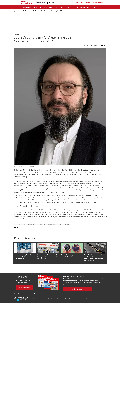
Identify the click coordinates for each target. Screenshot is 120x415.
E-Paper (77, 3)
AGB (34, 298)
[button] (103, 252)
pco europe (67, 224)
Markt (35, 7)
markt (60, 224)
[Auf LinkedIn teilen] (105, 46)
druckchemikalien (29, 224)
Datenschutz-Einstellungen (62, 298)
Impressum (44, 298)
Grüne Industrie (27, 7)
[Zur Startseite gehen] (26, 3)
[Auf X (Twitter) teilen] (102, 46)
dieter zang (39, 224)
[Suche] (70, 2)
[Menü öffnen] (16, 3)
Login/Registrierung (99, 2)
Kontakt (71, 298)
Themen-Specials (91, 7)
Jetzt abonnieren (24, 288)
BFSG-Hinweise (51, 298)
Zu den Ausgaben (77, 289)
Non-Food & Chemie (66, 7)
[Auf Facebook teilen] (100, 46)
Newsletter (87, 3)
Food (57, 7)
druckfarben (18, 224)
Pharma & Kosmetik (79, 7)
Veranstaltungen (40, 2)
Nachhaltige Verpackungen (46, 7)
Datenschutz (38, 298)
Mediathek (51, 2)
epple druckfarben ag (50, 224)
